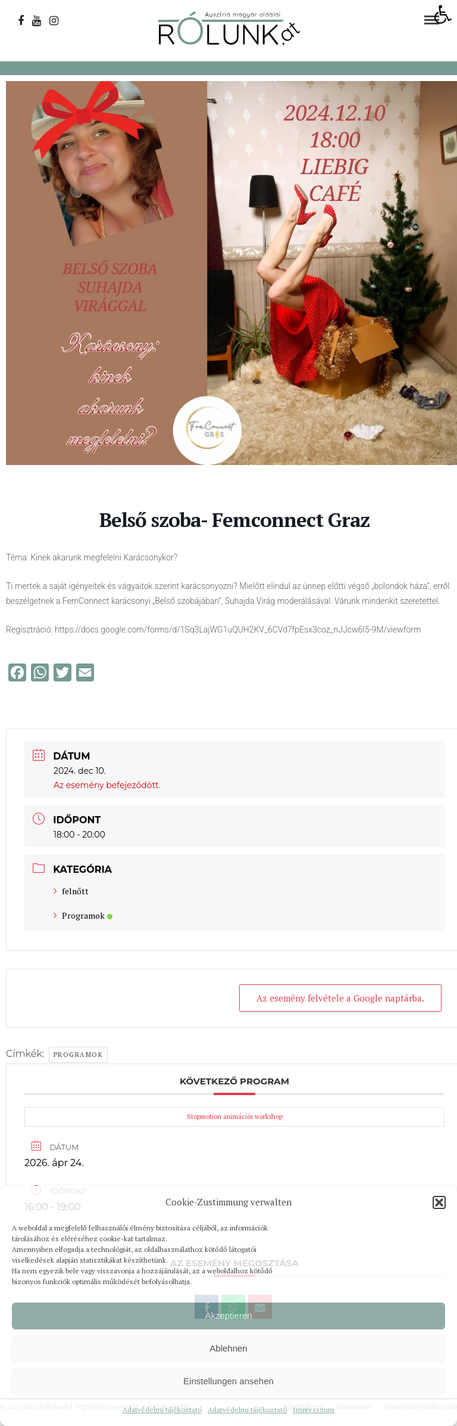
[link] (442, 14)
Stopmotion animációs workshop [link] (235, 1116)
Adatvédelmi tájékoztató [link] (162, 1409)
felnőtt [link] (71, 891)
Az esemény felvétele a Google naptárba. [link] (340, 998)
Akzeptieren (228, 1315)
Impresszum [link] (313, 1409)
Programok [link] (83, 915)
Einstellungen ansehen (228, 1381)
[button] (439, 1202)
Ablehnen (228, 1348)
